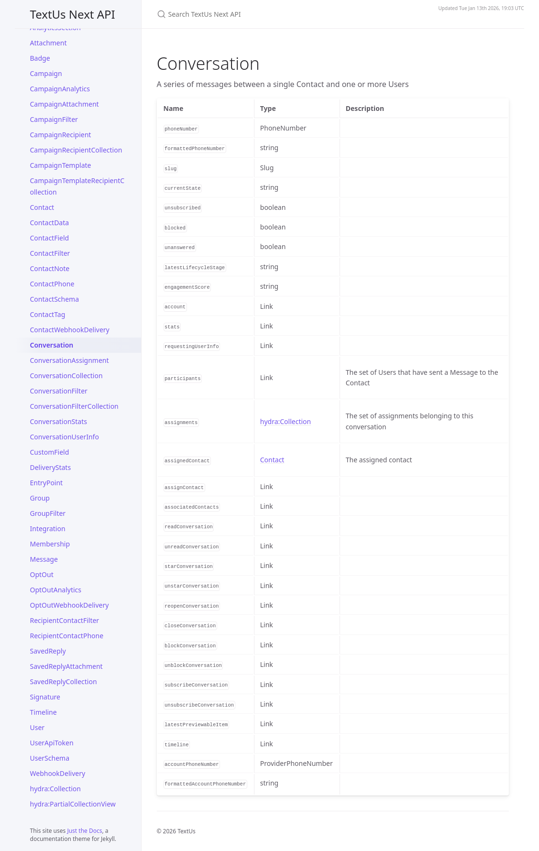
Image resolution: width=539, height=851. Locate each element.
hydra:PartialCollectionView (73, 803)
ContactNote (50, 268)
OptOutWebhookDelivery (69, 605)
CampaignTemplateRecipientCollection (77, 186)
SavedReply (48, 650)
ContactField (49, 237)
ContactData (49, 222)
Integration (48, 528)
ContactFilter (50, 253)
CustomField (49, 452)
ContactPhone (52, 283)
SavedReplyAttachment (66, 666)
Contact (42, 207)
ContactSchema (54, 299)
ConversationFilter (59, 390)
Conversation (52, 344)
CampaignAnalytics (60, 88)
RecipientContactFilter (64, 620)
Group (40, 497)
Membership (50, 543)
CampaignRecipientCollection (76, 149)
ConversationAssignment (69, 360)
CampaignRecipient (60, 134)
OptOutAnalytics (56, 589)
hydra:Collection (55, 788)
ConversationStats (58, 421)
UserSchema (50, 758)
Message (44, 559)
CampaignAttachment (64, 104)
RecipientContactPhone (67, 635)
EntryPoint (46, 482)
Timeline (43, 712)
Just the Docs (84, 831)
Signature (45, 696)
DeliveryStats (50, 467)
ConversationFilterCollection (74, 406)
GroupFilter (48, 513)
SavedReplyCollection (63, 681)
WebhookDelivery (58, 773)
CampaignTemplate (60, 165)
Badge (40, 58)
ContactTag (48, 314)
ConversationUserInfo (64, 436)
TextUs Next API (72, 14)
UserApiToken (52, 742)
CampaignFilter (54, 119)
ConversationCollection (66, 375)
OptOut (42, 574)
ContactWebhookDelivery (70, 329)
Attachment (48, 42)
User (37, 727)
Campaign (46, 73)
